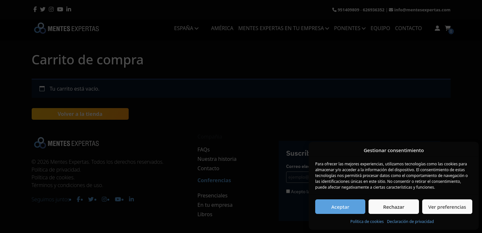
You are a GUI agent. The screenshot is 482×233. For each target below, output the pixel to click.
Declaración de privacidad (410, 221)
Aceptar (340, 207)
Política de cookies (367, 221)
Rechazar (393, 207)
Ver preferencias (447, 207)
